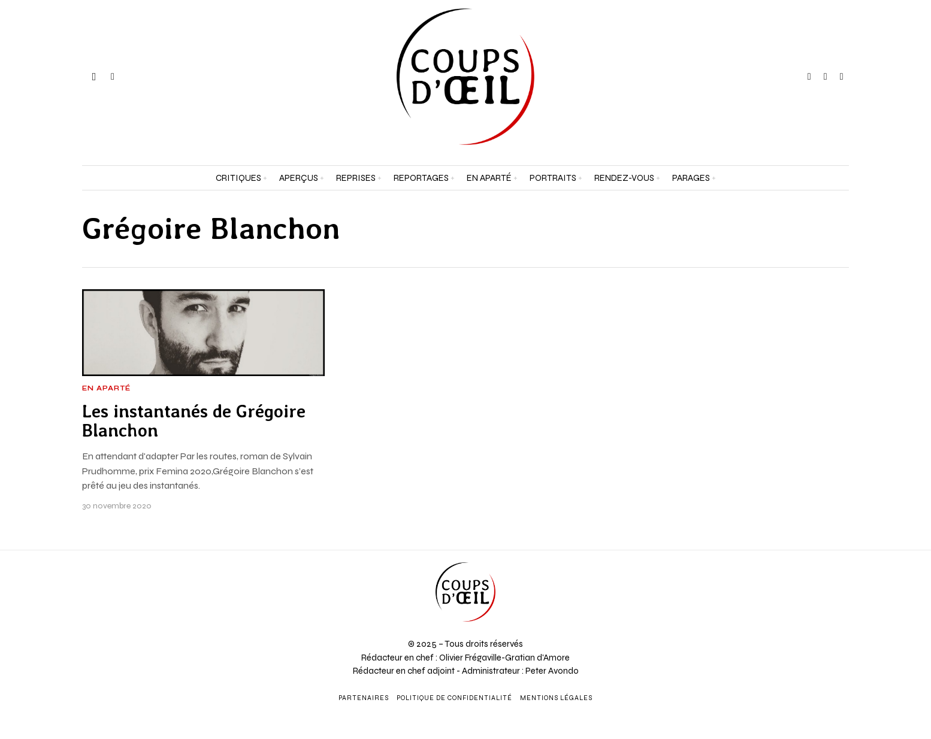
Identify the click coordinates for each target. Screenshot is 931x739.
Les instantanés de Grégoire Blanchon (194, 421)
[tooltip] (809, 76)
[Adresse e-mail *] (815, 603)
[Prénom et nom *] (815, 559)
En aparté (106, 388)
